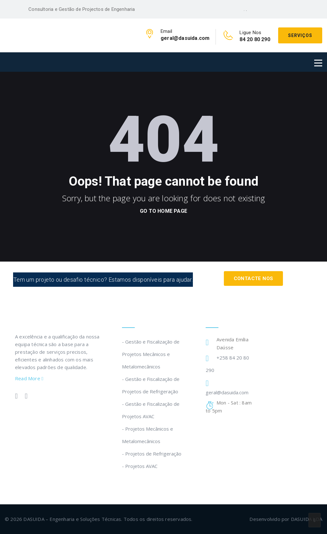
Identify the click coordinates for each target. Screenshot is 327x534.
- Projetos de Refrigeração (151, 453)
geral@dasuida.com (227, 392)
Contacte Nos (253, 278)
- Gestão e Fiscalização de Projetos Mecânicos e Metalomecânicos (150, 354)
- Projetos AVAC (139, 466)
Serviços (300, 35)
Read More (29, 378)
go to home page (163, 211)
